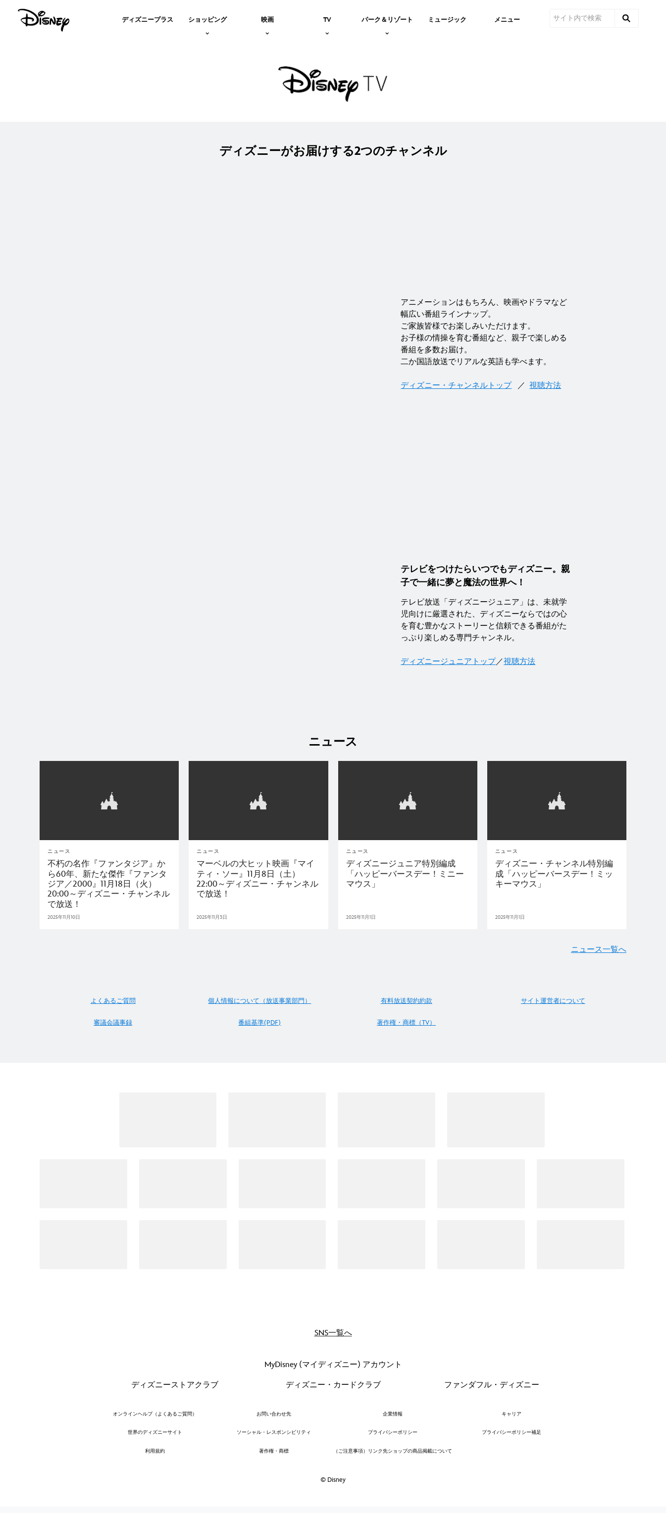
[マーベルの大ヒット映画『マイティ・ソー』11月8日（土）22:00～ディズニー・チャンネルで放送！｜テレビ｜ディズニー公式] (258, 878)
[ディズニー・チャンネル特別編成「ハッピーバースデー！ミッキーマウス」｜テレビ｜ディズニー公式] (556, 873)
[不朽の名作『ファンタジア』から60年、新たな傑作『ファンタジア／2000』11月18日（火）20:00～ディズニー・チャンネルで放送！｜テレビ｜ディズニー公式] (109, 883)
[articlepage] (109, 800)
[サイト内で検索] (582, 18)
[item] (207, 19)
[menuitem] (147, 19)
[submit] (627, 18)
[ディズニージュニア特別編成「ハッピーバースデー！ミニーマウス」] (407, 873)
